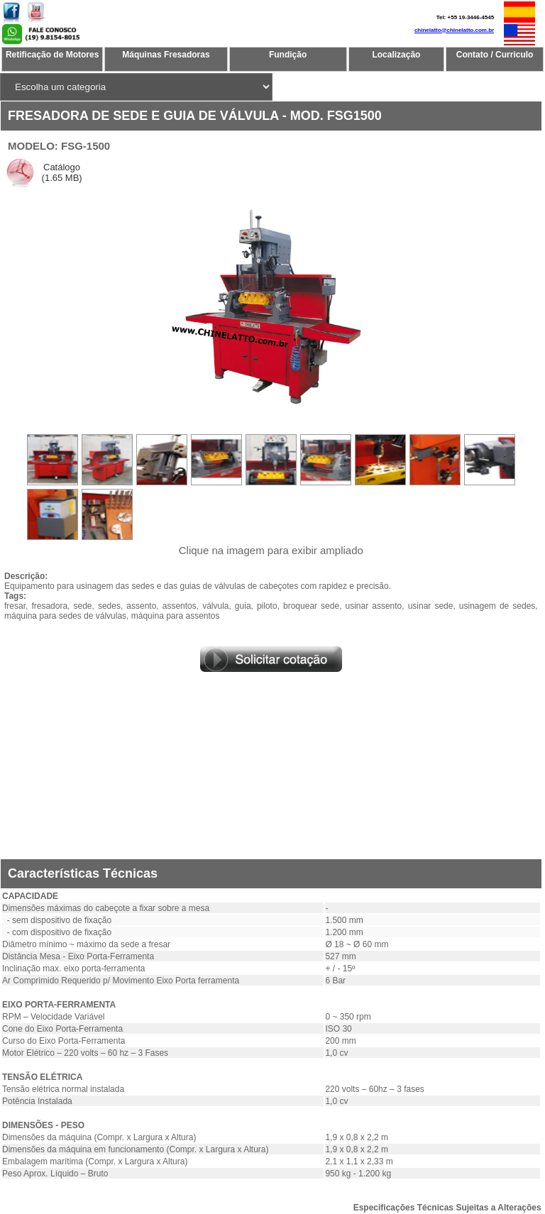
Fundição (288, 55)
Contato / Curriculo (495, 55)
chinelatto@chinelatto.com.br (454, 30)
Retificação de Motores (52, 55)
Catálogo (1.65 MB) (60, 172)
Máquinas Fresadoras (165, 55)
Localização (396, 55)
